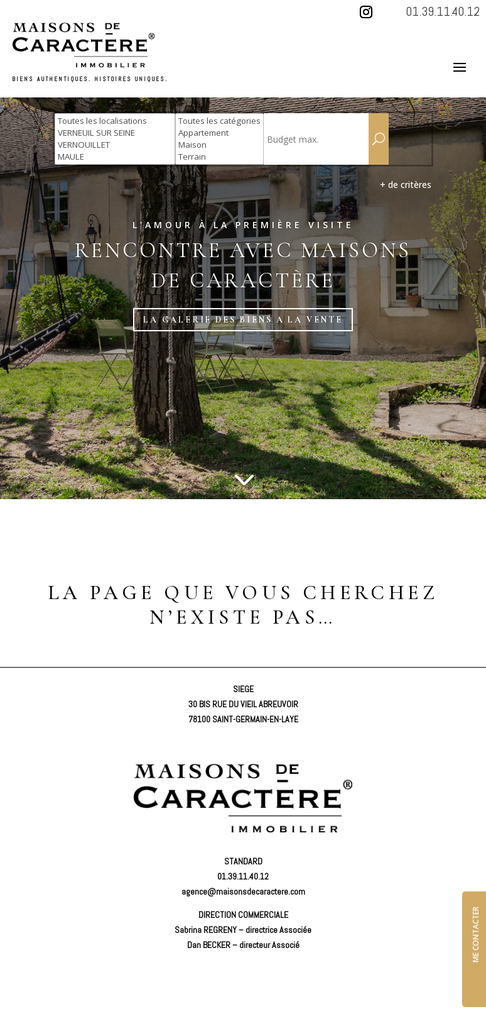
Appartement (219, 133)
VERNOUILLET (115, 145)
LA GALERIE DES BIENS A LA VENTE (243, 319)
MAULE (115, 157)
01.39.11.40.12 (443, 11)
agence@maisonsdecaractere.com (243, 890)
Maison (219, 145)
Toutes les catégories (219, 121)
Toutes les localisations (115, 121)
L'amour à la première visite (243, 225)
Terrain (219, 157)
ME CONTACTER (475, 934)
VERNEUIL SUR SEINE (115, 133)
